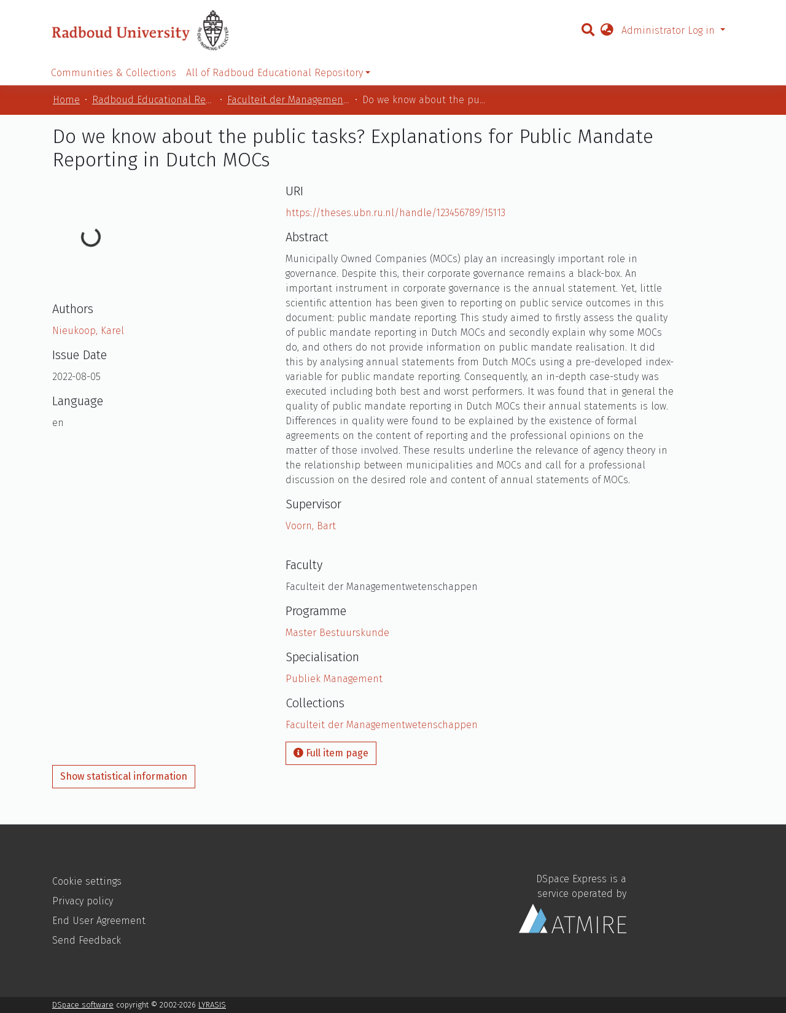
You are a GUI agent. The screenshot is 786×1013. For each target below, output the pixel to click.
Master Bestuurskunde (337, 632)
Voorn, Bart (311, 526)
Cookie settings (87, 881)
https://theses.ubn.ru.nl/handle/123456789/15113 (395, 213)
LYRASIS (212, 1004)
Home (66, 100)
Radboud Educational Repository (153, 100)
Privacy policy (82, 901)
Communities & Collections (113, 73)
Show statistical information (123, 776)
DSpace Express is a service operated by (572, 903)
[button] (607, 30)
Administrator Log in (669, 30)
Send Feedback (86, 940)
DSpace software (83, 1004)
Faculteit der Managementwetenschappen (288, 100)
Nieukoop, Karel (88, 330)
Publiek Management (334, 679)
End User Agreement (99, 920)
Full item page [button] (331, 753)
